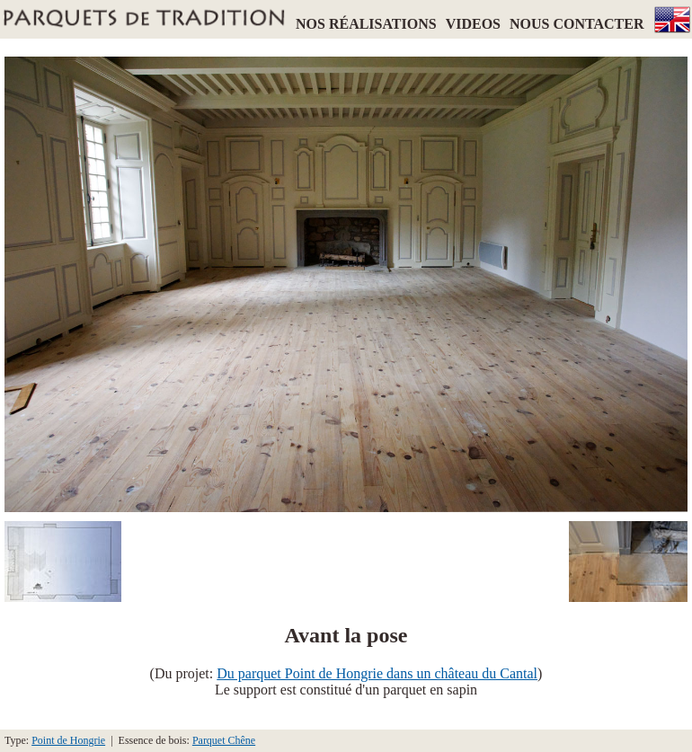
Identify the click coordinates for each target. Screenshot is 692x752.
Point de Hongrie (68, 740)
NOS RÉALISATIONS (366, 23)
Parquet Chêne (223, 740)
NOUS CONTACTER (577, 23)
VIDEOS (473, 23)
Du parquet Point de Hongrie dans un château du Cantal (377, 673)
